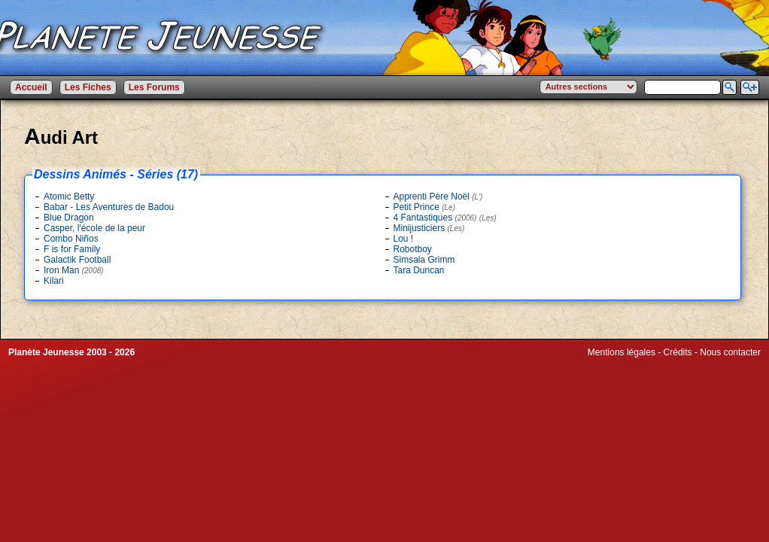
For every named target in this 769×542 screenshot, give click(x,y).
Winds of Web (615, 363)
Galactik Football (77, 259)
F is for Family (72, 249)
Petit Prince (425, 207)
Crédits (678, 352)
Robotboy (413, 249)
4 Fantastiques (445, 217)
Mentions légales (621, 352)
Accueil (31, 87)
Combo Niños (71, 238)
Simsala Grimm (424, 259)
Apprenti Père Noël (438, 196)
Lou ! (404, 238)
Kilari (54, 281)
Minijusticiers (429, 228)
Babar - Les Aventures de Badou (109, 207)
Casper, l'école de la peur (94, 228)
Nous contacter (730, 352)
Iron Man (74, 270)
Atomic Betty (69, 196)
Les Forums (154, 87)
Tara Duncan (419, 270)
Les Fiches (88, 87)
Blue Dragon (69, 217)
